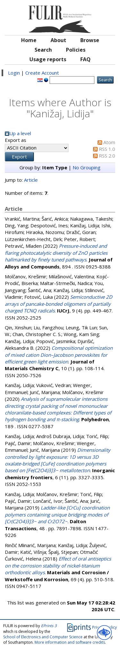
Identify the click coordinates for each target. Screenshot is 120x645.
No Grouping (86, 167)
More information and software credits (70, 642)
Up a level (20, 133)
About (58, 40)
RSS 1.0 (107, 149)
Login (14, 73)
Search (43, 49)
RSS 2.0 (107, 155)
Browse (89, 40)
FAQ (85, 59)
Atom (109, 142)
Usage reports (47, 59)
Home (28, 40)
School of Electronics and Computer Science (43, 637)
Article (31, 180)
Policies (75, 49)
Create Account (42, 73)
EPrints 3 (49, 625)
